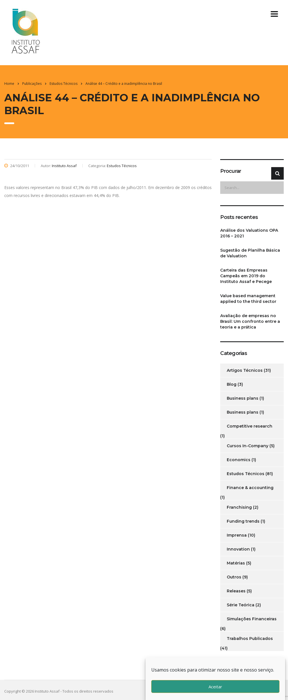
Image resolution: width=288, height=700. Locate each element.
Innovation (238, 549)
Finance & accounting (250, 487)
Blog (231, 384)
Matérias (236, 563)
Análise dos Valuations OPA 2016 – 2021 (249, 233)
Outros (234, 577)
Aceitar (215, 686)
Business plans (242, 398)
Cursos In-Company (247, 445)
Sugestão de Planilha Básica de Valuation (250, 253)
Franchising (239, 507)
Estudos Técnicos (245, 473)
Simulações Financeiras (252, 618)
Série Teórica (240, 604)
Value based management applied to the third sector (248, 298)
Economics (238, 459)
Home (9, 83)
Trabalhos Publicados (250, 638)
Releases (236, 591)
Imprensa (237, 535)
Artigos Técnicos (245, 370)
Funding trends (243, 521)
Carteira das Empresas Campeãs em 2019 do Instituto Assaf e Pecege (246, 276)
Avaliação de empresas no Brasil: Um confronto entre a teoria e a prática (250, 321)
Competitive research (249, 426)
